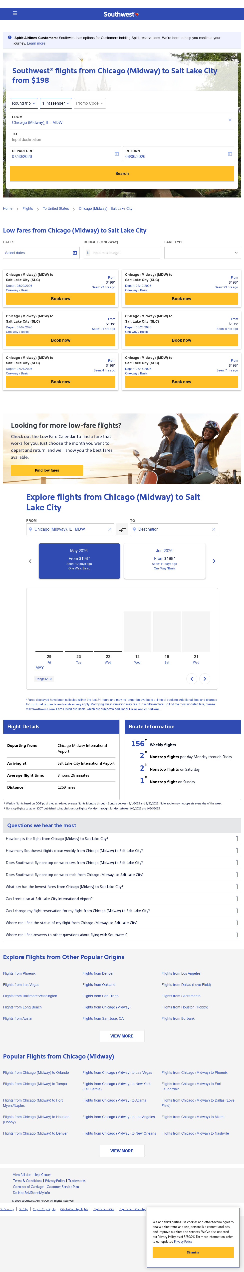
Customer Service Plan (63, 1187)
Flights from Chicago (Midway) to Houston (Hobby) (36, 1119)
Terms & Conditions (27, 1181)
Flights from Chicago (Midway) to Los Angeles (118, 1117)
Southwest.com (43, 709)
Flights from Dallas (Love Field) (186, 985)
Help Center (42, 1175)
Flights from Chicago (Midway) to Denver (35, 1133)
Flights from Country (132, 1209)
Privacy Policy (55, 1181)
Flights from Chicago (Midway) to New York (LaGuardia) (116, 1086)
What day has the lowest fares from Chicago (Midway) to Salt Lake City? (122, 887)
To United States (56, 208)
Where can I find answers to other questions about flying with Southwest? (122, 935)
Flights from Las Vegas (21, 985)
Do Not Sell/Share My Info (31, 1193)
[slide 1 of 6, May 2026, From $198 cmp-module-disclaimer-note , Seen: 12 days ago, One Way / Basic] (79, 561)
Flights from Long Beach (22, 1007)
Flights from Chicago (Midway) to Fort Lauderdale (191, 1086)
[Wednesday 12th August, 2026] (138, 631)
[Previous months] (30, 561)
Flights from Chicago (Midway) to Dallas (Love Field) (198, 1103)
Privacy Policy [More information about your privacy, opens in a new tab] (183, 1242)
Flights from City (103, 1209)
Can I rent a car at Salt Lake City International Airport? (122, 899)
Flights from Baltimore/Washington (30, 996)
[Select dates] (41, 253)
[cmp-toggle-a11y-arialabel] (122, 529)
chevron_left (192, 679)
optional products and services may (55, 704)
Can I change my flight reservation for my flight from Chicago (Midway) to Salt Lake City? (122, 911)
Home (7, 208)
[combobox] (70, 529)
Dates (8, 242)
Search (122, 173)
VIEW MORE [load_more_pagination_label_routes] (122, 1036)
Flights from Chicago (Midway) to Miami (193, 1117)
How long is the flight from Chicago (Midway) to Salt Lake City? (122, 839)
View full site (21, 1175)
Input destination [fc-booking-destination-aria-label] (26, 139)
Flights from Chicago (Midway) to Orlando (36, 1073)
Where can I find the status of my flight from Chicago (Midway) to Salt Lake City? (122, 923)
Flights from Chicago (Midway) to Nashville (195, 1133)
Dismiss (193, 1252)
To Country (7, 1209)
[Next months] (214, 561)
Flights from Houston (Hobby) (185, 1007)
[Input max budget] (124, 253)
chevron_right (205, 679)
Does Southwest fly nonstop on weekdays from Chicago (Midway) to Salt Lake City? (122, 863)
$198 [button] (40, 80)
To (14, 134)
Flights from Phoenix (19, 973)
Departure (22, 151)
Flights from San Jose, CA (103, 1018)
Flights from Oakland (98, 985)
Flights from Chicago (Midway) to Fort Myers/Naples (33, 1103)
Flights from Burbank (178, 1018)
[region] (193, 1237)
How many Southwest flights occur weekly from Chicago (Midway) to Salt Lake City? (122, 851)
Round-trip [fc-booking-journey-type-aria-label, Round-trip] (21, 103)
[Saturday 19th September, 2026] (167, 631)
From (17, 117)
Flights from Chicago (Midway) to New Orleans (119, 1133)
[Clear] (231, 120)
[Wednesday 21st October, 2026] (196, 631)
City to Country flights (74, 1209)
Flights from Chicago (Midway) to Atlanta (114, 1100)
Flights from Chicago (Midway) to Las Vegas (117, 1073)
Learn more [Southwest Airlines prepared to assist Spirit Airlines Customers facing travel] (36, 43)
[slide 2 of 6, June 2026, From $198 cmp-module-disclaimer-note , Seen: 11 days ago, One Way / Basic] (164, 561)
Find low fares (47, 470)
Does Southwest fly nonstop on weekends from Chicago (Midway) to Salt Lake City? (122, 875)
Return (132, 151)
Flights (27, 208)
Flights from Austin (17, 1018)
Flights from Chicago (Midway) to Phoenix (195, 1073)
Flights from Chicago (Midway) (106, 1007)
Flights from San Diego (100, 996)
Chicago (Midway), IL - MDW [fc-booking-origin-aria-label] (37, 122)
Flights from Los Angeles (181, 973)
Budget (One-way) (101, 242)
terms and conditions (144, 709)
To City (23, 1209)
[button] (14, 13)
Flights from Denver (98, 973)
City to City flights (44, 1209)
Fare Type (174, 242)
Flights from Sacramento (181, 996)
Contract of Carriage (28, 1187)
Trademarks (76, 1181)
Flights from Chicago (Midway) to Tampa (35, 1084)
